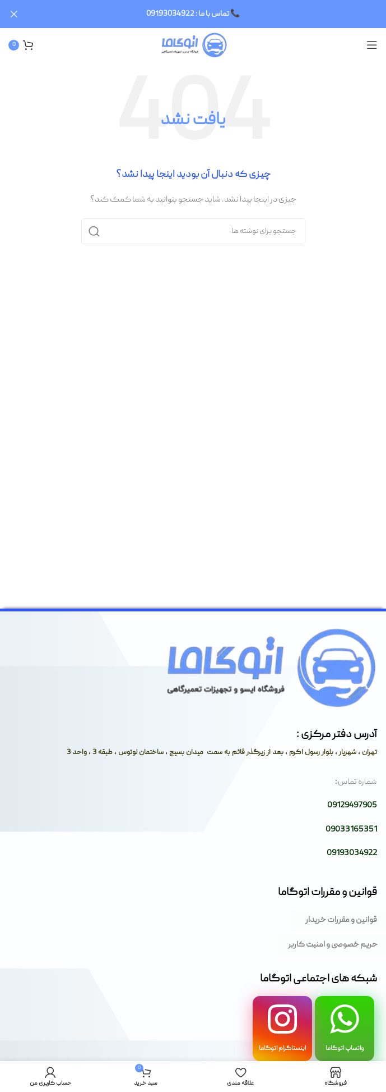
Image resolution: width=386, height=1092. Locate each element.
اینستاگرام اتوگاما (282, 1048)
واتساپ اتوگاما (344, 1048)
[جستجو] (193, 231)
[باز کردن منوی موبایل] (372, 45)
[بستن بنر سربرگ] (14, 14)
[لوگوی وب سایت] (193, 45)
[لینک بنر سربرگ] (210, 14)
